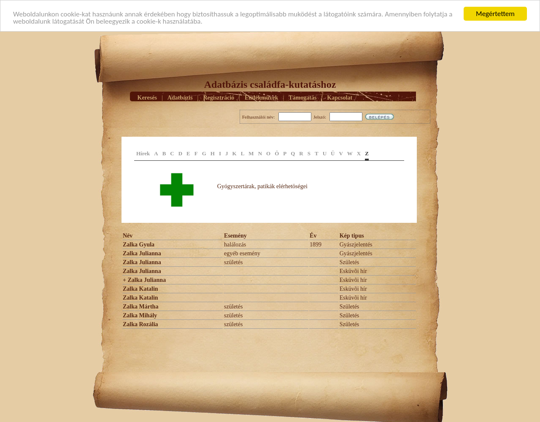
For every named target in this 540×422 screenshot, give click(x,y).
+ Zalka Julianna (144, 280)
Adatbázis (180, 97)
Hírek (143, 153)
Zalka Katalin (140, 289)
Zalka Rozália (140, 324)
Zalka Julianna (142, 253)
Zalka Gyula (138, 244)
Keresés (147, 97)
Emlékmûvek (261, 97)
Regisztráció (218, 97)
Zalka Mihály (140, 315)
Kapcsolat (339, 97)
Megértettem (495, 13)
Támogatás (302, 97)
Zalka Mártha (140, 306)
